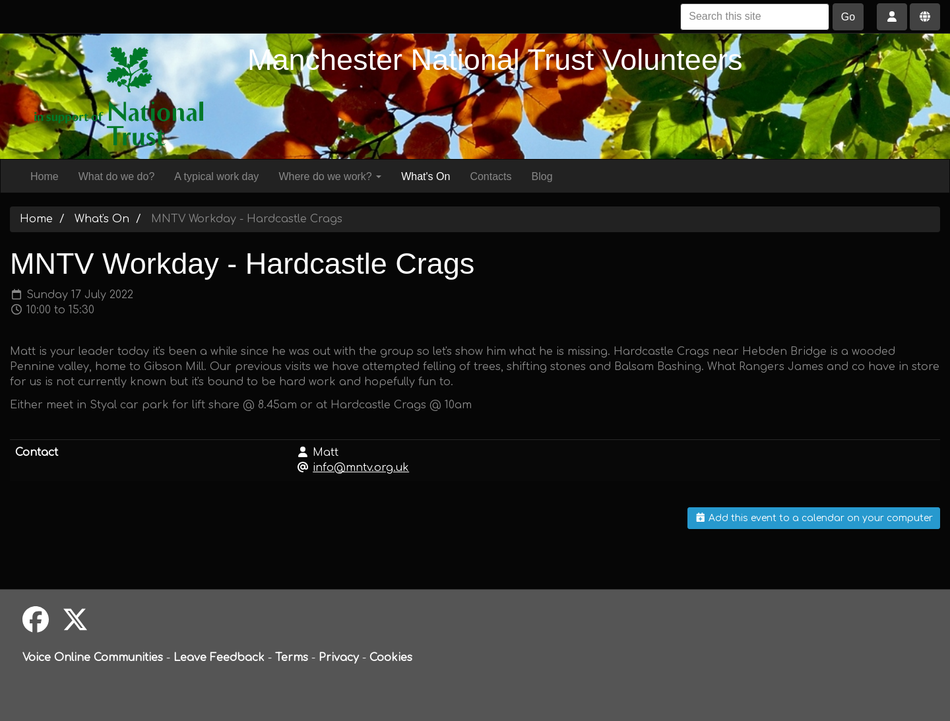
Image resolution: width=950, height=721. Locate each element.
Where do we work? (329, 176)
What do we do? (117, 176)
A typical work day (216, 176)
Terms (291, 658)
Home (44, 176)
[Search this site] (754, 16)
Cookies (390, 658)
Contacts (490, 176)
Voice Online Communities (92, 658)
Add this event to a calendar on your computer (814, 518)
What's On (425, 176)
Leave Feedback (219, 658)
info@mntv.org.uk (361, 468)
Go (848, 16)
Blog (542, 176)
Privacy (339, 658)
